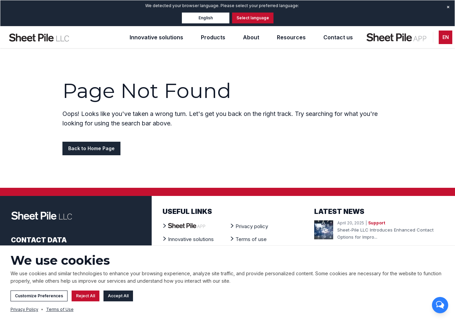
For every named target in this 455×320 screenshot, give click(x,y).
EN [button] (445, 37)
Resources (291, 37)
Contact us (338, 37)
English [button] (205, 17)
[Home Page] (39, 37)
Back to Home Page (91, 148)
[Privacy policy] (251, 226)
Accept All (118, 297)
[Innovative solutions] (191, 239)
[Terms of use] (251, 239)
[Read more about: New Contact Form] (390, 233)
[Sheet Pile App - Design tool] (397, 37)
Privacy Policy (24, 311)
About (251, 37)
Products (213, 37)
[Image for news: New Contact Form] (323, 229)
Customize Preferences (39, 297)
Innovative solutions (156, 37)
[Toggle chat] (440, 305)
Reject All (85, 297)
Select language (252, 17)
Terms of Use (60, 311)
